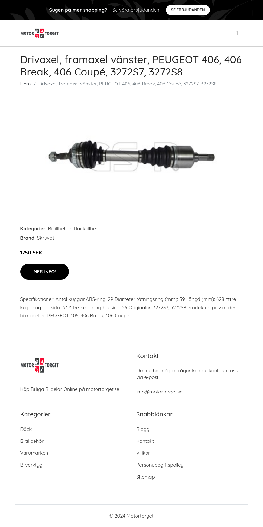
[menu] (237, 33)
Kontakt (145, 441)
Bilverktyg (31, 465)
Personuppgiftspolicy (160, 465)
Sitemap (146, 477)
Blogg (143, 429)
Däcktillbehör (88, 228)
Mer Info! (45, 271)
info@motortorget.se (160, 392)
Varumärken (34, 453)
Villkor (143, 453)
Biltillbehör (60, 228)
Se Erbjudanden (188, 9)
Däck (26, 429)
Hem (25, 84)
